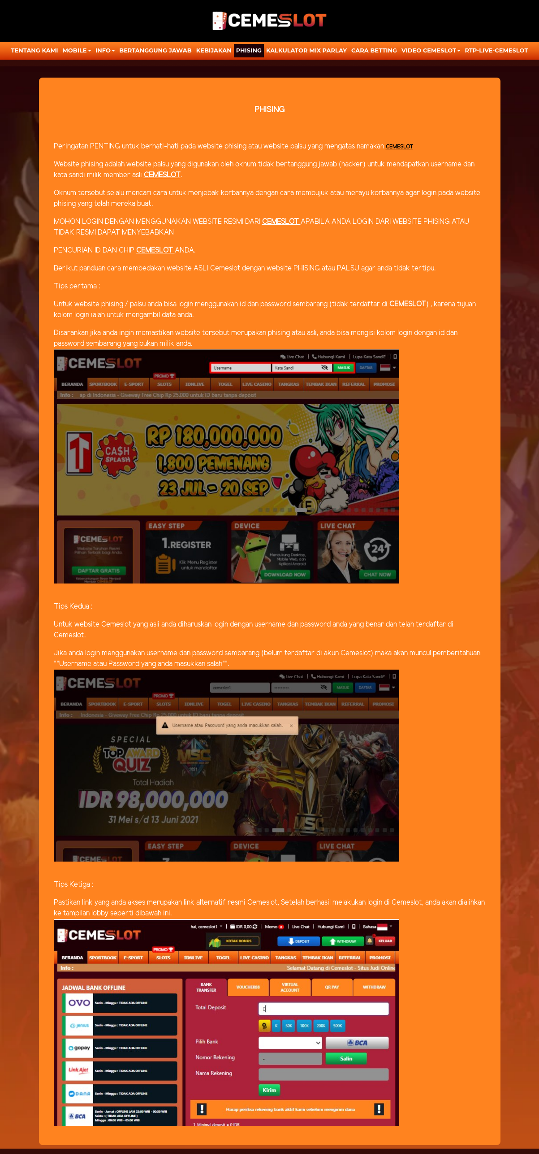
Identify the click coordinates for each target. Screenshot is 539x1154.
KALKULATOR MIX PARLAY (306, 50)
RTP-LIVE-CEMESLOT (496, 50)
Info (103, 50)
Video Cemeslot (428, 50)
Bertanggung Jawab (155, 50)
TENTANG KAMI (34, 50)
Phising (249, 50)
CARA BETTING (374, 50)
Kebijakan (214, 50)
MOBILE (74, 50)
